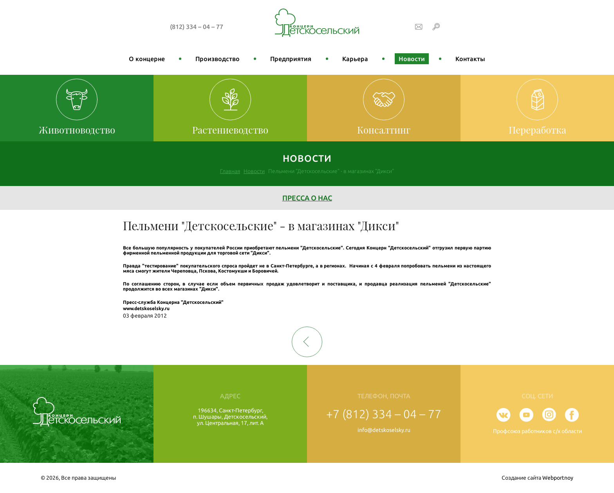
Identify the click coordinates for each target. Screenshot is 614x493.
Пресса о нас (307, 198)
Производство (217, 58)
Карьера (355, 58)
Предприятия (290, 58)
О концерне (147, 58)
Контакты (470, 58)
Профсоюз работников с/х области (537, 431)
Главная (230, 171)
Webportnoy (557, 478)
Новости (412, 58)
